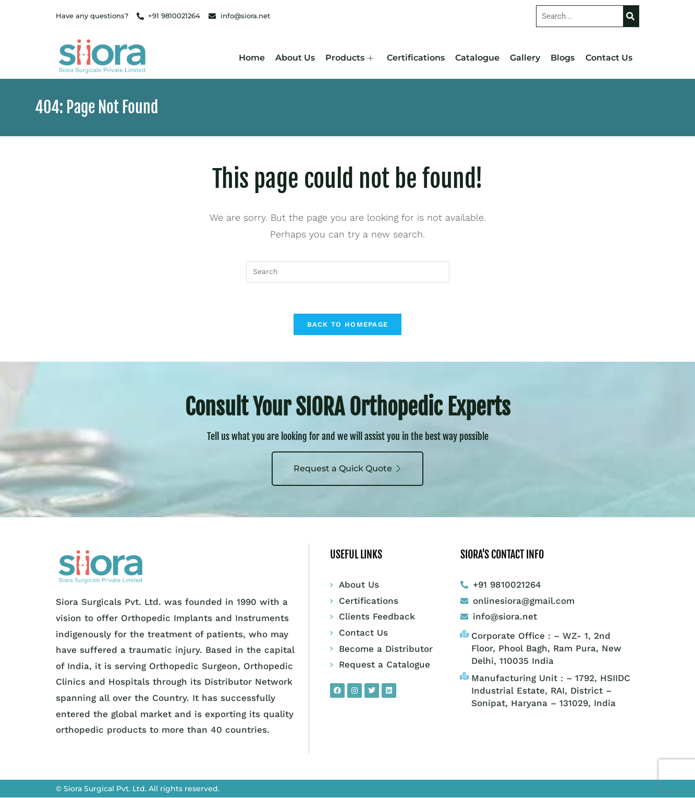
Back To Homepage (347, 325)
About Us (295, 58)
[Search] (631, 16)
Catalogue (478, 58)
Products (350, 58)
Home (252, 58)
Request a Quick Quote (348, 469)
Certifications (416, 58)
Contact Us (609, 58)
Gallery (525, 58)
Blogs (563, 58)
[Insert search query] (347, 271)
